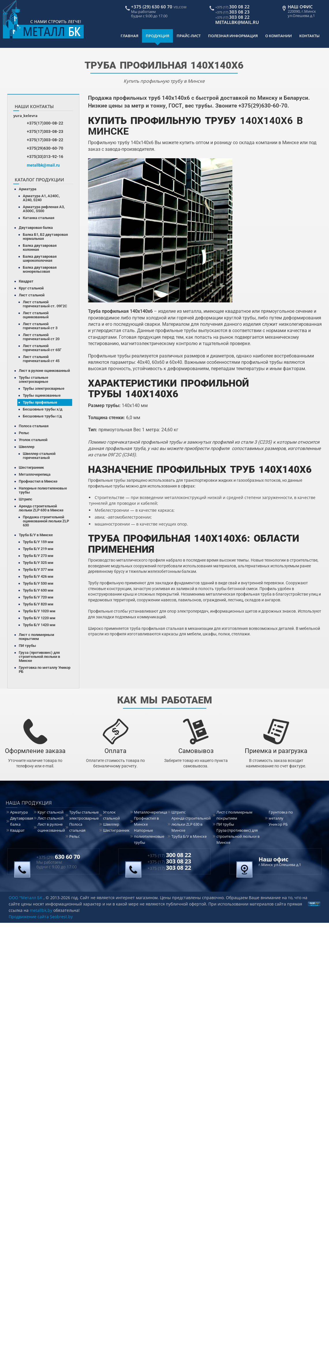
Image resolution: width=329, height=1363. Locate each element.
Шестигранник (31, 467)
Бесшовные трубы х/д (42, 409)
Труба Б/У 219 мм (38, 549)
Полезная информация (233, 35)
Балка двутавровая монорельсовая (40, 269)
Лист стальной (31, 295)
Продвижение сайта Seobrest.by (41, 916)
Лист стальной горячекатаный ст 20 (41, 337)
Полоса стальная (33, 426)
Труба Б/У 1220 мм (39, 618)
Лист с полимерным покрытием (36, 636)
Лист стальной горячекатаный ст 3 (40, 326)
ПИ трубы (27, 645)
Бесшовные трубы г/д (42, 416)
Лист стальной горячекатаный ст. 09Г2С (45, 304)
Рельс (24, 433)
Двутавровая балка (36, 227)
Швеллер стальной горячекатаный (39, 455)
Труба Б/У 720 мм (38, 597)
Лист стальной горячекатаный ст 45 (41, 359)
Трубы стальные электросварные (33, 379)
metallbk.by (41, 910)
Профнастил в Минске (38, 481)
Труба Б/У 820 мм (38, 604)
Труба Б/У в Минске (36, 535)
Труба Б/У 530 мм (38, 583)
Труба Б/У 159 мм (38, 542)
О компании (278, 35)
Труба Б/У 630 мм (38, 590)
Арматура (27, 189)
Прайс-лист (189, 35)
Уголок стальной (33, 440)
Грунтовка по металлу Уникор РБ (44, 669)
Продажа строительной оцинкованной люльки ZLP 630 (46, 521)
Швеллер (26, 447)
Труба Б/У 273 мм (38, 556)
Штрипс (25, 499)
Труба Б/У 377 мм (38, 569)
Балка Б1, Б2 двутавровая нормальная (45, 236)
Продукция (157, 35)
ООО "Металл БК (25, 897)
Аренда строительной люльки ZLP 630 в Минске (41, 508)
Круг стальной (31, 288)
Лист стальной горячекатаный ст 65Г (42, 348)
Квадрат (26, 281)
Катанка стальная (38, 218)
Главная (129, 35)
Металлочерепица (35, 474)
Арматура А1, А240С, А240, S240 (41, 198)
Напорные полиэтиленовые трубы (43, 490)
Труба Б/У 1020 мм (39, 611)
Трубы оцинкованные (42, 395)
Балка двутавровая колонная (40, 247)
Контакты (309, 35)
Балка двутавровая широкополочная (40, 258)
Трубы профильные (40, 402)
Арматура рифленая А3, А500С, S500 (44, 209)
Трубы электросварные (43, 388)
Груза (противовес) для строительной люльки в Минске (39, 656)
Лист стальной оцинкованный (35, 315)
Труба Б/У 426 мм (38, 576)
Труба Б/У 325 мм (38, 562)
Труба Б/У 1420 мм (39, 625)
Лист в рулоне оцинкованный (44, 370)
